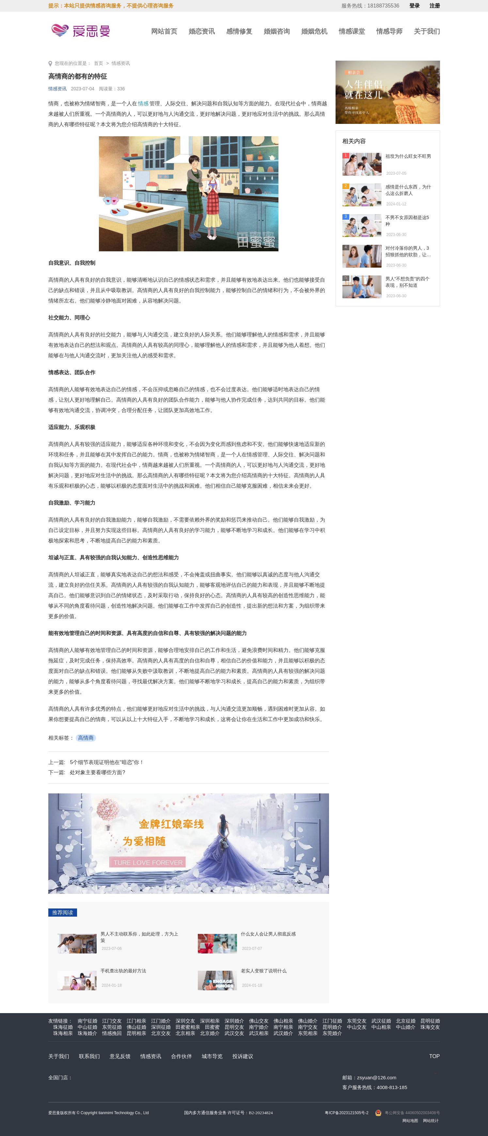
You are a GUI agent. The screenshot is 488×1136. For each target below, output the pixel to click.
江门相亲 (136, 1021)
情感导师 (389, 31)
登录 (414, 5)
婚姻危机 (314, 31)
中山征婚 (87, 1027)
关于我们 (427, 31)
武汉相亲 (259, 1033)
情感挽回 (112, 1033)
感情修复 (239, 31)
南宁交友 (308, 1027)
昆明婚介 (332, 1027)
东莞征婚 (112, 1027)
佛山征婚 (136, 1027)
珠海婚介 (87, 1033)
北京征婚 (406, 1021)
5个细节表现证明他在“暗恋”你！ (107, 762)
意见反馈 (120, 1056)
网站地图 (410, 1120)
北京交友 (161, 1033)
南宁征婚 (87, 1021)
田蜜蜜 (212, 1027)
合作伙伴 (181, 1056)
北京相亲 (185, 1033)
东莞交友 (357, 1021)
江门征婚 (332, 1021)
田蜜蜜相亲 (188, 1027)
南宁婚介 (259, 1027)
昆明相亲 (136, 1033)
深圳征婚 (161, 1027)
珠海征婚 (63, 1027)
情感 (143, 103)
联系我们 (89, 1056)
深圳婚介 (234, 1021)
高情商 (86, 738)
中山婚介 (406, 1027)
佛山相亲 (283, 1021)
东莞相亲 (308, 1033)
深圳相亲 (210, 1021)
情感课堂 (352, 31)
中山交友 (357, 1027)
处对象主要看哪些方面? (97, 772)
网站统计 (431, 1120)
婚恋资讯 (202, 31)
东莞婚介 (332, 1033)
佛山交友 (259, 1021)
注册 (435, 5)
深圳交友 (185, 1021)
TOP (434, 1056)
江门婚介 (161, 1021)
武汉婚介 (283, 1033)
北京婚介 (210, 1033)
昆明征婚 (430, 1021)
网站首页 (164, 31)
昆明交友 (234, 1027)
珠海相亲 (63, 1033)
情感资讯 (121, 63)
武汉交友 (234, 1033)
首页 (98, 63)
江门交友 (112, 1021)
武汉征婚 (381, 1021)
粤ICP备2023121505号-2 (346, 1113)
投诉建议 (242, 1056)
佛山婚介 (308, 1021)
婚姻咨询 (277, 31)
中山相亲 (381, 1027)
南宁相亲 (283, 1027)
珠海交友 (430, 1027)
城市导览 (212, 1056)
